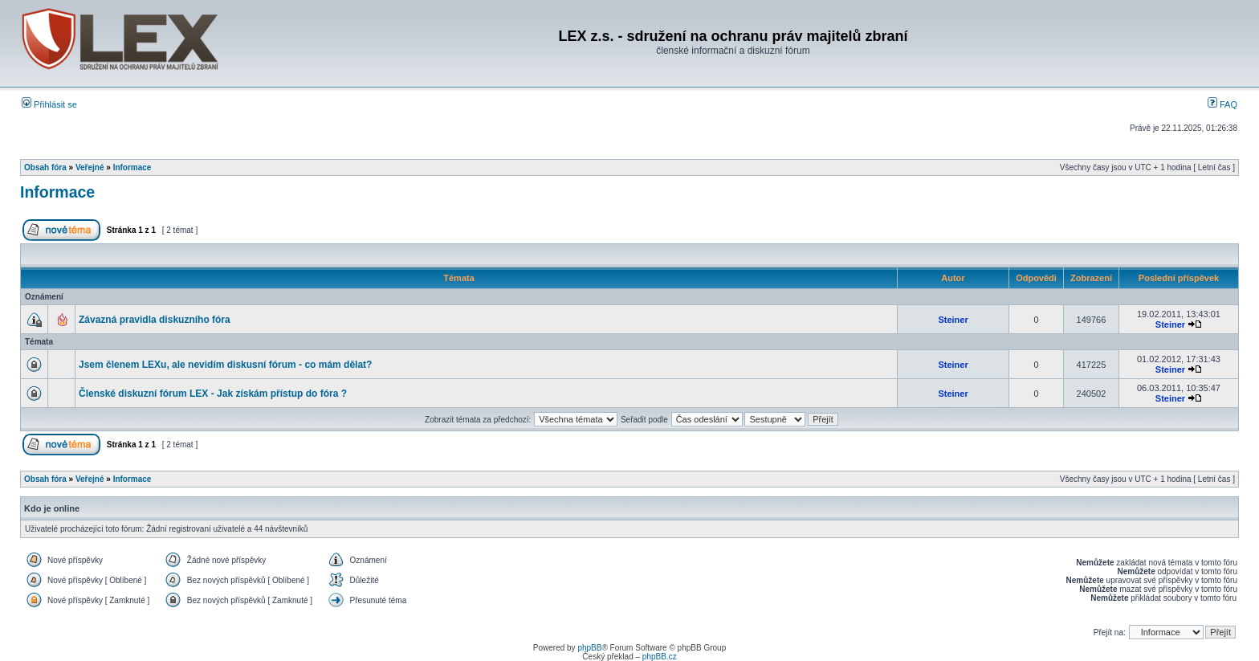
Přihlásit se (49, 104)
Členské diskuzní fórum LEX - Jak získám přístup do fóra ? (213, 393)
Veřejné (89, 167)
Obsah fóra (45, 167)
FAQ (1222, 104)
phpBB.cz (659, 656)
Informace (132, 167)
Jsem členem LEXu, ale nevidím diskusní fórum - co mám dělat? (225, 364)
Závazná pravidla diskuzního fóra (154, 319)
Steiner (953, 319)
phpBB (589, 647)
